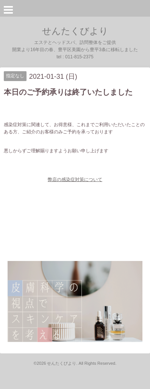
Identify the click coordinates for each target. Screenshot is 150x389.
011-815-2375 (79, 56)
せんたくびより (75, 31)
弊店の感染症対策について (75, 179)
